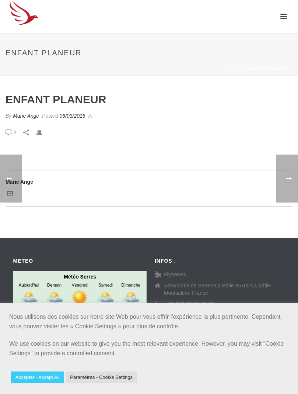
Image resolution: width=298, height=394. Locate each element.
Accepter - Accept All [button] (37, 377)
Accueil (232, 68)
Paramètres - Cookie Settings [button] (101, 377)
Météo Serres (80, 277)
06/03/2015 (72, 116)
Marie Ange (26, 116)
